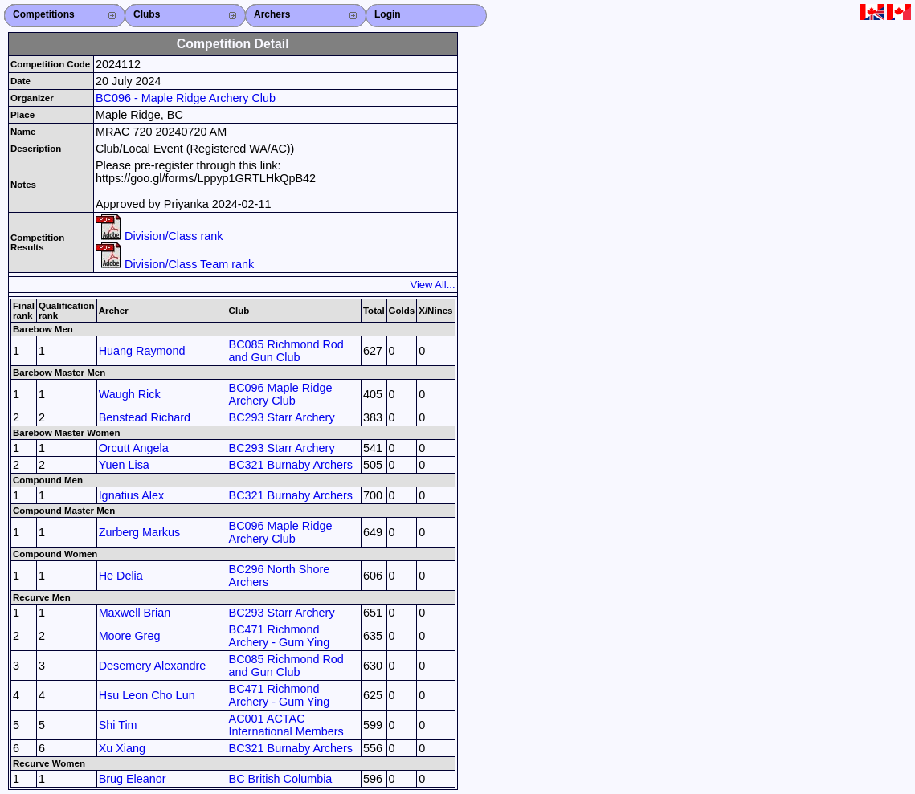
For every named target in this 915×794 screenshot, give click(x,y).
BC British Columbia (281, 778)
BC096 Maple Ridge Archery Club (281, 394)
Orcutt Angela (134, 448)
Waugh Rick (130, 394)
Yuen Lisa (124, 464)
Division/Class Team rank (175, 264)
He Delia (121, 575)
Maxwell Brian (135, 612)
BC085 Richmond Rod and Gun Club (286, 351)
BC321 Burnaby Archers (291, 464)
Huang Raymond (142, 350)
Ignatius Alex (132, 495)
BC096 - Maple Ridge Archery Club (186, 98)
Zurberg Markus (140, 532)
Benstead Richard (144, 417)
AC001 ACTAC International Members (286, 725)
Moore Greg (130, 635)
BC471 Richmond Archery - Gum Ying (279, 636)
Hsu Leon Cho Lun (147, 695)
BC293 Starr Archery (282, 417)
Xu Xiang (122, 748)
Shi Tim (118, 725)
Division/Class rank (159, 236)
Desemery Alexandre (152, 665)
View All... (433, 285)
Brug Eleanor (132, 778)
